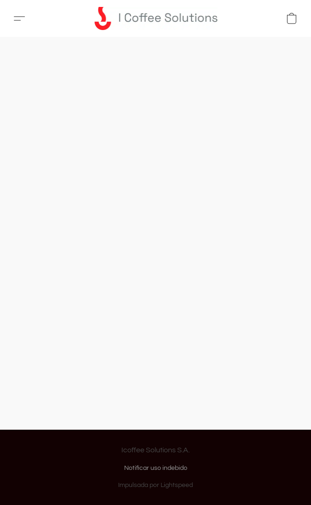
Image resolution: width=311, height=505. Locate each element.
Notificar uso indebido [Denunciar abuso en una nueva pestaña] (155, 468)
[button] (159, 18)
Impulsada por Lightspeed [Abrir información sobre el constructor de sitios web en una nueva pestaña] (155, 485)
